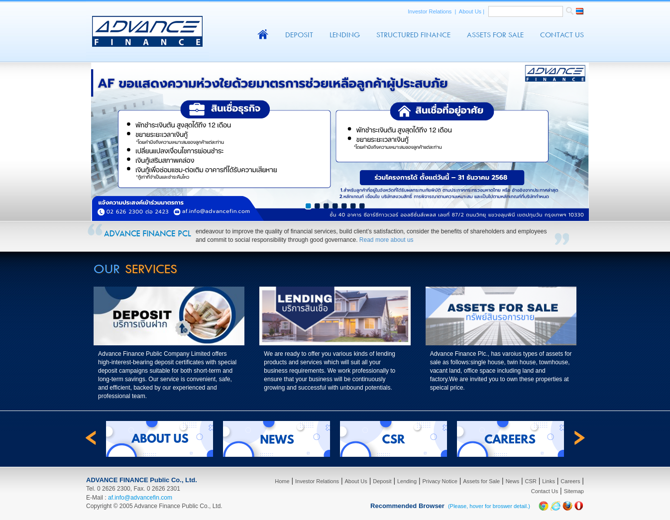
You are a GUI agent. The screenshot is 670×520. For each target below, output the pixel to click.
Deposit (299, 34)
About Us (471, 11)
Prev (13, 216)
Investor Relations (430, 11)
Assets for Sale (481, 481)
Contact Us (562, 34)
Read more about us (386, 239)
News (513, 481)
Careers (570, 481)
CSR (531, 481)
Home (282, 481)
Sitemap (574, 491)
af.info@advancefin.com (140, 497)
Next (657, 216)
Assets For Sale (495, 34)
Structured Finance (413, 34)
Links (548, 481)
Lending (345, 34)
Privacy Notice (440, 481)
